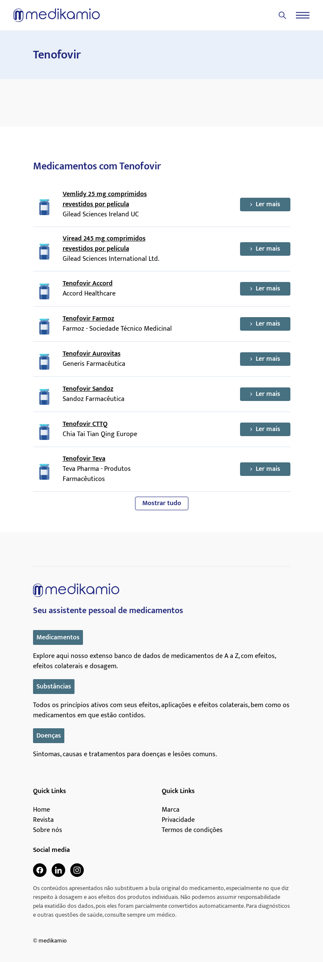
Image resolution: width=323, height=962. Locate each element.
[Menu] (302, 15)
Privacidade (178, 820)
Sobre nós (47, 830)
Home (41, 810)
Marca (170, 810)
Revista (43, 820)
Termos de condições (192, 830)
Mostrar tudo (161, 503)
